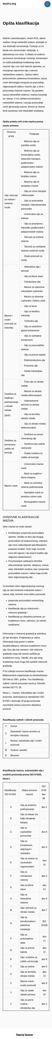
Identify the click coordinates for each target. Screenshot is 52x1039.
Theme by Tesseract (24, 1034)
